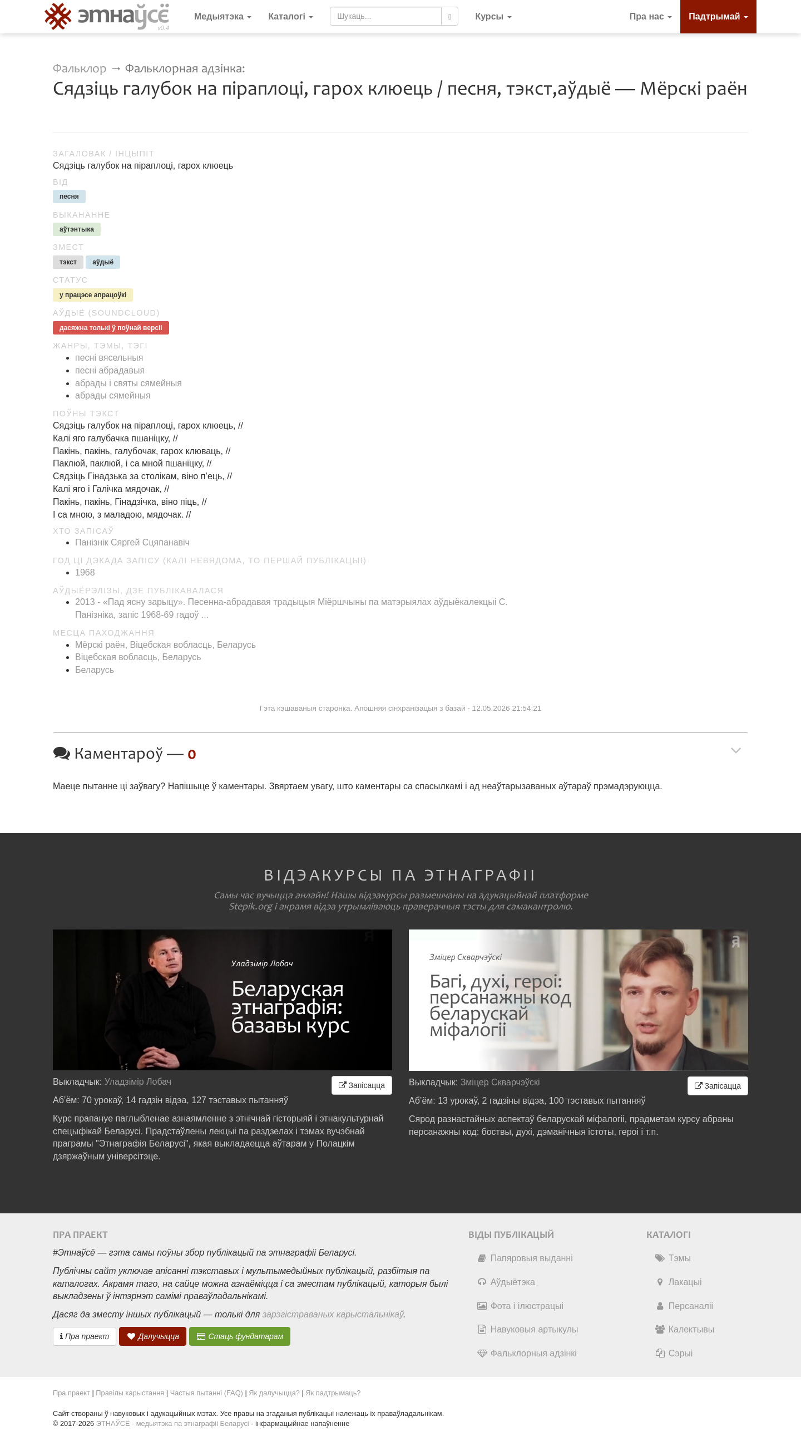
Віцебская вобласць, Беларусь (138, 657)
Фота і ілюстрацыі (520, 1306)
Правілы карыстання (130, 1393)
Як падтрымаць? (332, 1393)
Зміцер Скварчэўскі (500, 1082)
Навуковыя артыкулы (527, 1329)
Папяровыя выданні (525, 1258)
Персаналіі (684, 1306)
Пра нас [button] (651, 16)
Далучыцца (153, 1336)
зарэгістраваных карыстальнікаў (333, 1314)
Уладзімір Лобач (138, 1081)
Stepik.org (250, 906)
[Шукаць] (449, 16)
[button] (493, 16)
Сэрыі (674, 1353)
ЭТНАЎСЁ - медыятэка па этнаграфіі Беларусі (172, 1423)
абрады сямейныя (113, 395)
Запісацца (362, 1085)
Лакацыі (678, 1282)
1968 (85, 572)
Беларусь (94, 670)
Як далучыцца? (274, 1393)
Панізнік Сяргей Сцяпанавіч (132, 542)
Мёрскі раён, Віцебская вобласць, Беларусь (165, 645)
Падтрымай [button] (718, 16)
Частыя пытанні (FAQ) (206, 1393)
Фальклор (80, 69)
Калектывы (684, 1329)
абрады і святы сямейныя (128, 383)
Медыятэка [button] (222, 16)
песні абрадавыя (110, 370)
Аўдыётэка (506, 1282)
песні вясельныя (109, 357)
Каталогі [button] (290, 16)
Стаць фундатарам (240, 1336)
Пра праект (84, 1336)
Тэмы (673, 1258)
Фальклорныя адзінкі (527, 1353)
